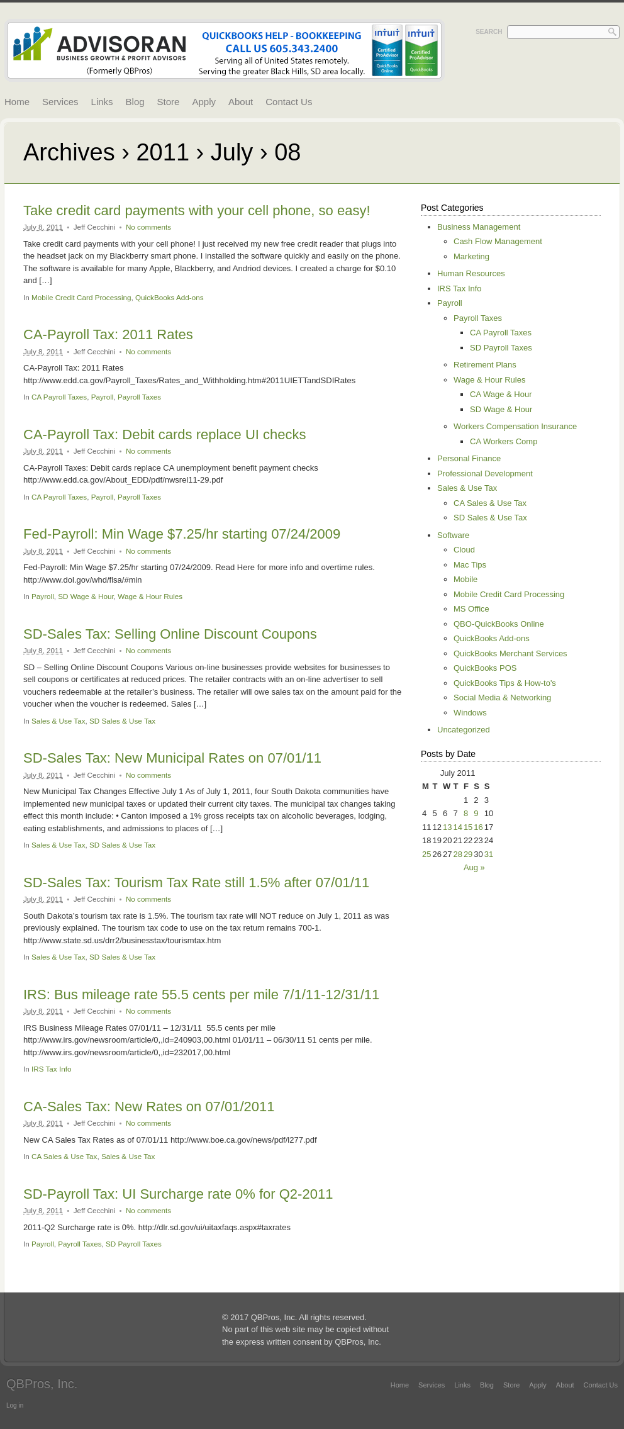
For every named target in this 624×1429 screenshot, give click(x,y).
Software (453, 535)
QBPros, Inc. (41, 1384)
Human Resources (471, 273)
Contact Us (288, 101)
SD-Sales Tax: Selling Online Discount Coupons (170, 634)
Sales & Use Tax (58, 721)
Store (168, 101)
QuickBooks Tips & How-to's (505, 683)
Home (17, 101)
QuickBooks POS (485, 668)
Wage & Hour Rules (150, 596)
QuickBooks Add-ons (169, 297)
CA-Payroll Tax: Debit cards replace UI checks (164, 434)
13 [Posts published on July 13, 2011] (447, 827)
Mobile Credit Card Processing (81, 297)
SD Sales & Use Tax (122, 721)
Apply (204, 101)
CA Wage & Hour (501, 394)
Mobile (465, 579)
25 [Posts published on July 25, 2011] (426, 854)
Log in (14, 1405)
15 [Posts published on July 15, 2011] (468, 827)
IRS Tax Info (51, 1069)
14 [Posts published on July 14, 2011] (457, 827)
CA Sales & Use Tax (64, 1156)
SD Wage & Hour (86, 596)
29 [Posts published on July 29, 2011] (468, 854)
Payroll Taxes (139, 397)
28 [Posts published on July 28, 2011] (457, 854)
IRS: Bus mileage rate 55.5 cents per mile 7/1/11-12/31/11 (201, 994)
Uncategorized (463, 729)
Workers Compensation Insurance (515, 426)
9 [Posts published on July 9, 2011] (476, 813)
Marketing (471, 256)
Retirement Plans (485, 364)
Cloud (464, 549)
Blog (135, 101)
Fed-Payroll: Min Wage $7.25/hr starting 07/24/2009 (181, 534)
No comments (148, 227)
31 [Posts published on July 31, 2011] (488, 854)
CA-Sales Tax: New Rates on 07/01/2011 (149, 1106)
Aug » (474, 867)
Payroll (102, 397)
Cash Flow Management (498, 241)
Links (102, 101)
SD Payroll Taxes (134, 1244)
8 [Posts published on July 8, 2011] (466, 813)
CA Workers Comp (503, 441)
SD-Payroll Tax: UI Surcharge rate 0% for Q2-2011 (178, 1194)
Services (60, 101)
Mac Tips (470, 564)
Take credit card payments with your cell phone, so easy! (196, 210)
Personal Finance (469, 458)
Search (489, 31)
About (240, 101)
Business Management (478, 227)
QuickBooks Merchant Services (510, 653)
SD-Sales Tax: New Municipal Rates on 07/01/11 (172, 758)
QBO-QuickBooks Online (499, 624)
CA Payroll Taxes (59, 397)
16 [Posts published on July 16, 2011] (478, 827)
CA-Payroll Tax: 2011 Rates (108, 334)
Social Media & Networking (502, 697)
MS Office (471, 609)
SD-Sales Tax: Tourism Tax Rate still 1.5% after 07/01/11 (196, 882)
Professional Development (485, 473)
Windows (470, 712)
